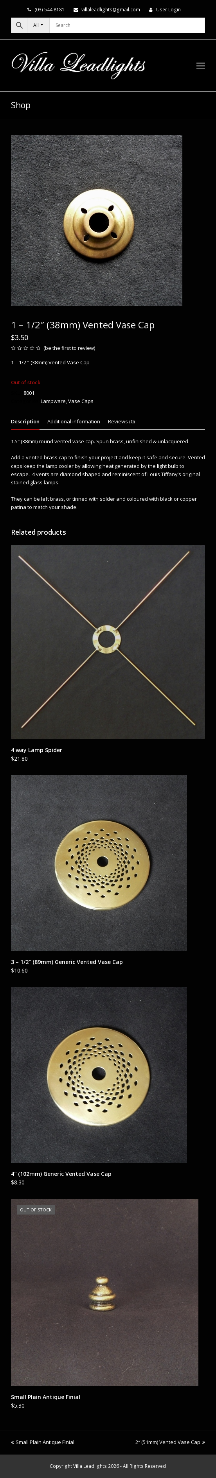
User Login (168, 9)
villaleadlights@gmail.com (110, 9)
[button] (200, 65)
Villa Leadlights (90, 1466)
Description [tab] (25, 421)
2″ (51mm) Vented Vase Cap (170, 1442)
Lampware (53, 401)
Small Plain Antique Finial (42, 1442)
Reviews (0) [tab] (121, 421)
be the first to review (69, 347)
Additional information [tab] (73, 421)
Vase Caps (81, 401)
